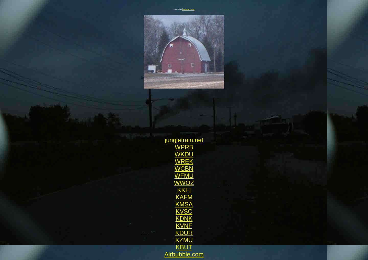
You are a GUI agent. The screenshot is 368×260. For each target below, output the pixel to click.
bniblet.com (188, 9)
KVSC (184, 211)
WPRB (184, 147)
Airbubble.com (183, 254)
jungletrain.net (184, 140)
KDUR (184, 232)
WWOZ (184, 182)
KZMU (184, 240)
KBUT (184, 247)
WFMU (184, 175)
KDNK (184, 218)
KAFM (184, 197)
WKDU (184, 154)
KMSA (184, 204)
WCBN (184, 168)
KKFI (184, 190)
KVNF (184, 225)
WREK (184, 161)
